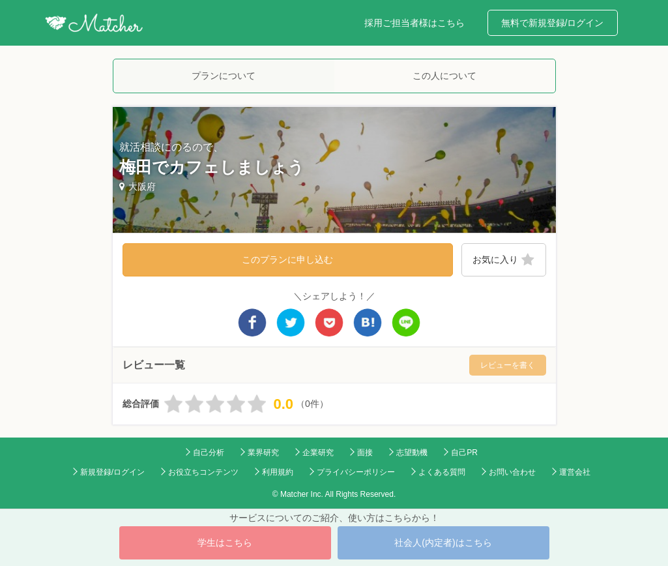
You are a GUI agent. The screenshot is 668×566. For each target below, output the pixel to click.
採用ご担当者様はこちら (414, 23)
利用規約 (277, 472)
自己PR (464, 452)
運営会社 (574, 472)
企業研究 (318, 452)
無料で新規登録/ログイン (552, 23)
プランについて (223, 75)
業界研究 (263, 452)
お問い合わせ (512, 472)
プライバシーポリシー (356, 472)
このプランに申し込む (287, 259)
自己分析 (208, 452)
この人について (444, 75)
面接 (365, 452)
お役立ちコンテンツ (203, 472)
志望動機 (412, 452)
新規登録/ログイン (112, 472)
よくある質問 (441, 472)
